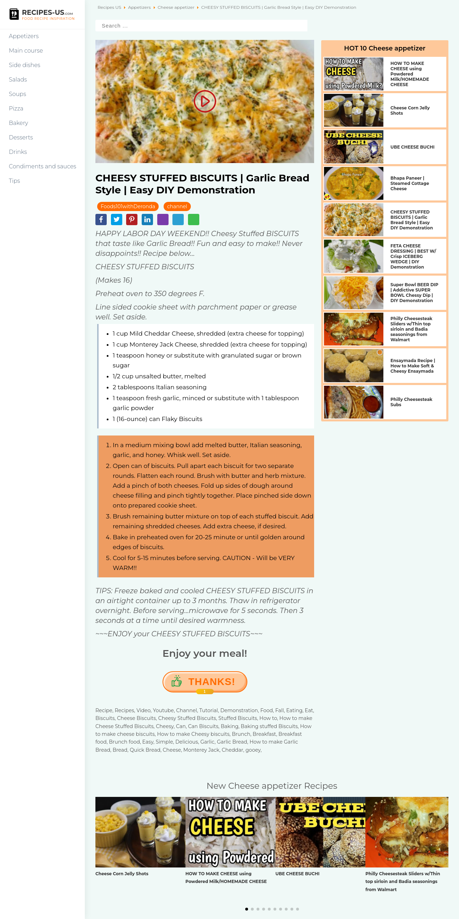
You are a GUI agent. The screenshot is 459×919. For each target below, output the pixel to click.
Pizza (16, 108)
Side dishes (24, 65)
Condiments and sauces (42, 166)
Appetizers (24, 36)
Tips (14, 181)
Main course (26, 50)
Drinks (18, 152)
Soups (17, 94)
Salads (18, 79)
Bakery (18, 123)
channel (177, 206)
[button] (246, 909)
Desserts (21, 137)
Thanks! (211, 684)
